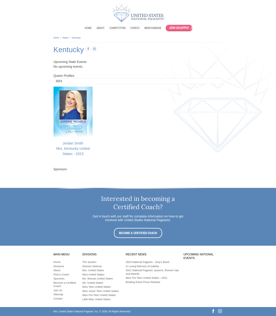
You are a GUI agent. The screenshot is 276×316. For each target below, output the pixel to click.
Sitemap (58, 294)
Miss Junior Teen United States (100, 290)
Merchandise (153, 28)
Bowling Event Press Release (143, 281)
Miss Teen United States (96, 286)
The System (89, 261)
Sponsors (59, 278)
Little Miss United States (96, 299)
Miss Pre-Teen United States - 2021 (146, 277)
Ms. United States (92, 282)
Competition (117, 28)
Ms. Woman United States (97, 278)
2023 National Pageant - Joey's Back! (148, 261)
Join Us (58, 290)
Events (134, 28)
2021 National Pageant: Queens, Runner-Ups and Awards (152, 272)
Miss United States (93, 274)
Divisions (59, 266)
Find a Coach (61, 274)
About (101, 28)
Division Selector (92, 266)
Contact (58, 298)
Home (88, 28)
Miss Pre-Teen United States (99, 295)
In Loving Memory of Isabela (142, 266)
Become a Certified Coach (138, 233)
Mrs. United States (93, 270)
